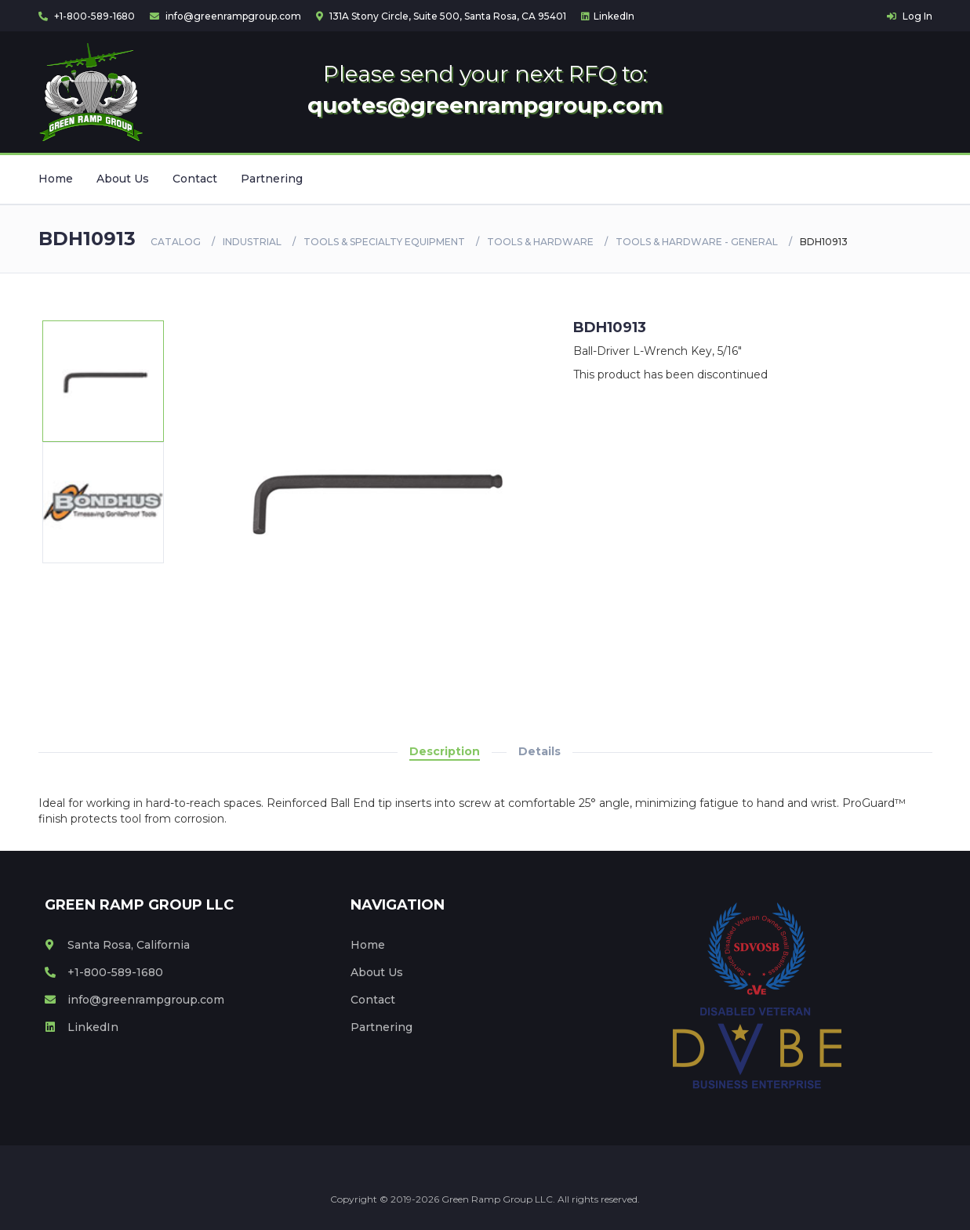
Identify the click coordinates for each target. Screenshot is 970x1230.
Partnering (272, 179)
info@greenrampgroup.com (225, 16)
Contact (195, 179)
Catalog (176, 242)
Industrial (252, 242)
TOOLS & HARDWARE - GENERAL (697, 242)
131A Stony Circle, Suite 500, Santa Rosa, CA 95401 (441, 16)
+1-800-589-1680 (86, 16)
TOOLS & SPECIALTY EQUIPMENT (384, 242)
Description (444, 751)
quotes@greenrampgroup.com (485, 105)
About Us (122, 179)
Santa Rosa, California (117, 945)
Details (539, 751)
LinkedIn (607, 16)
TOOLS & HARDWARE (540, 242)
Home (55, 179)
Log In (909, 16)
